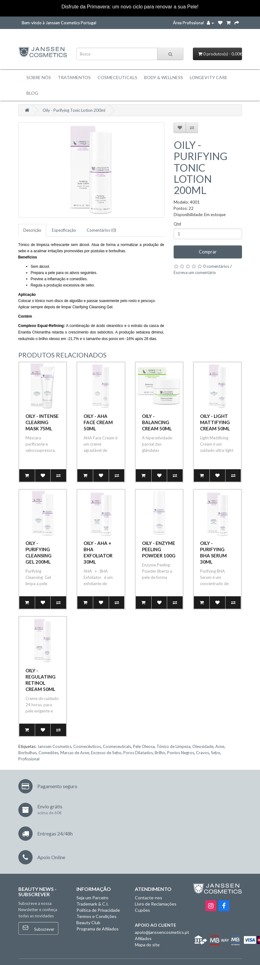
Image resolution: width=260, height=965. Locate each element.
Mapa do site (147, 944)
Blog (32, 93)
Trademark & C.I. (92, 903)
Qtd (177, 223)
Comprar (208, 251)
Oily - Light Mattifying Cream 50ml (215, 422)
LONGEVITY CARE (208, 77)
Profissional (28, 758)
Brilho (160, 752)
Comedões (48, 752)
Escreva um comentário (195, 272)
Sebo (215, 752)
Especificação (64, 230)
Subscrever (38, 928)
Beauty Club (88, 922)
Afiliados (143, 938)
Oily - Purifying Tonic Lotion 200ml (74, 110)
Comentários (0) (101, 230)
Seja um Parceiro (92, 897)
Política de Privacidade (98, 910)
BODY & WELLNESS (163, 77)
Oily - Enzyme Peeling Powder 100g (159, 549)
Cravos (202, 752)
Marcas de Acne (74, 752)
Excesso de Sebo (106, 752)
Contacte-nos (148, 897)
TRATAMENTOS (74, 77)
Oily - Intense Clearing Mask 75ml (42, 422)
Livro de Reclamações (155, 903)
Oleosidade (202, 746)
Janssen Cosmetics (54, 746)
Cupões (142, 910)
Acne (219, 746)
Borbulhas (27, 752)
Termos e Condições (96, 916)
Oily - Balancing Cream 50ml (157, 422)
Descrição (32, 230)
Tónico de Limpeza (173, 746)
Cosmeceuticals (117, 77)
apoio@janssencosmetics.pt (162, 932)
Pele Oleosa (144, 746)
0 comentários (216, 266)
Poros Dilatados (138, 752)
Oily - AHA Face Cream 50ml (98, 422)
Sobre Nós (38, 77)
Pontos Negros (180, 752)
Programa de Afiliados (97, 928)
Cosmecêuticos (87, 746)
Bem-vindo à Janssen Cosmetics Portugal (59, 22)
